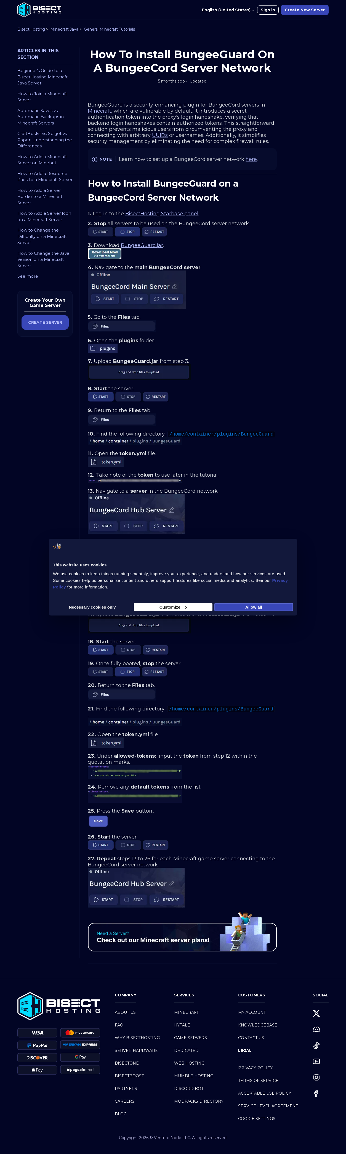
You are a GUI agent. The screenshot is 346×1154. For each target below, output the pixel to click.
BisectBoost (129, 1075)
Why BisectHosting (137, 1037)
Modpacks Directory (198, 1101)
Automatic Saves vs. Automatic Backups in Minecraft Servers (40, 117)
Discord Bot (188, 1088)
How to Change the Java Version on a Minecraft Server (43, 259)
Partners (126, 1088)
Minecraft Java (64, 29)
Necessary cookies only (92, 606)
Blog (121, 1113)
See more (27, 276)
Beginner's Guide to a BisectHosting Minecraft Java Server (42, 77)
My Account (252, 1012)
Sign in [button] (268, 9)
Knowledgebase (257, 1025)
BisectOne (127, 1063)
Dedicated (186, 1050)
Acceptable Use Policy (264, 1093)
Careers (124, 1101)
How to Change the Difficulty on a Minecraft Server (42, 236)
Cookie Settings (256, 1118)
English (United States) (228, 10)
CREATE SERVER (45, 322)
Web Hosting (189, 1063)
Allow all (253, 606)
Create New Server (305, 9)
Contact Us (251, 1037)
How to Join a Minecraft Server (42, 97)
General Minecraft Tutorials (109, 29)
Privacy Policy (255, 1067)
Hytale (182, 1025)
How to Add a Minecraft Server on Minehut (42, 160)
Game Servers (190, 1037)
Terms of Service (258, 1080)
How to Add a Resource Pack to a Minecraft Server (45, 176)
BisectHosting (31, 29)
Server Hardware (136, 1050)
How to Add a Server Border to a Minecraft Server (39, 196)
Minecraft (186, 1012)
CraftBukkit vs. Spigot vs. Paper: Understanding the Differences (44, 139)
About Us (125, 1012)
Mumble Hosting (193, 1075)
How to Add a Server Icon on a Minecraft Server (44, 216)
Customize (173, 606)
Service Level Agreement (268, 1105)
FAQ (119, 1025)
